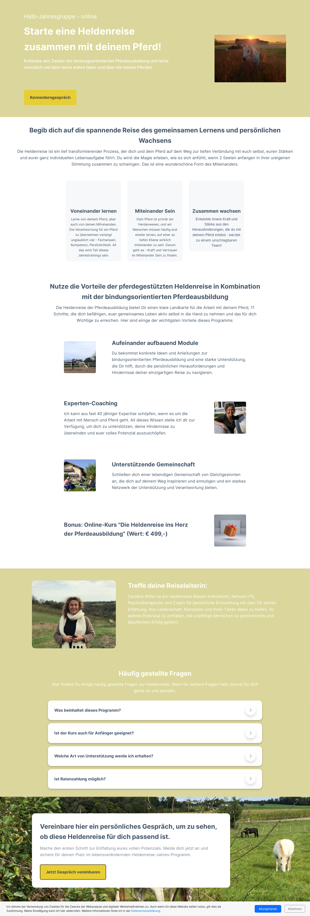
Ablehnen (295, 909)
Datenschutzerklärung (145, 910)
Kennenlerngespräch (50, 97)
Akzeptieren (268, 909)
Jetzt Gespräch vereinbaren (73, 872)
